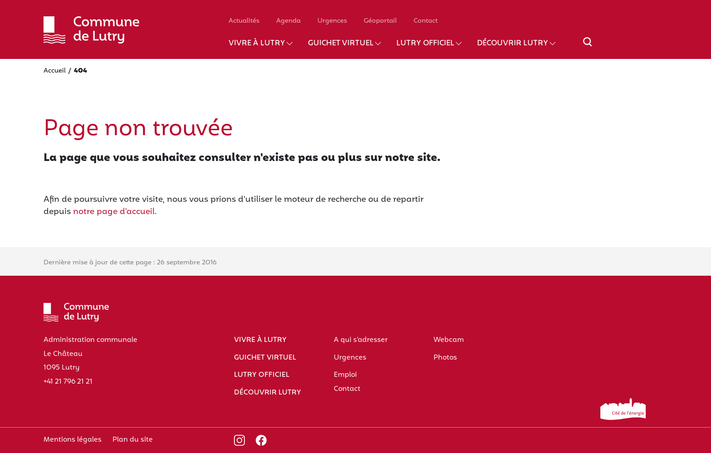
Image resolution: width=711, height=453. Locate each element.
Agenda (288, 21)
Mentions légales (73, 439)
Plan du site (132, 439)
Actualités (244, 21)
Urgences (332, 21)
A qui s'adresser (361, 340)
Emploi (345, 375)
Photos (445, 357)
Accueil (55, 71)
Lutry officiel (425, 43)
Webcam (448, 340)
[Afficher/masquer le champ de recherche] (587, 47)
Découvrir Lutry (512, 43)
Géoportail (380, 21)
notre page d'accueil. (115, 212)
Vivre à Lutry (257, 43)
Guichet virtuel (341, 43)
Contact (426, 21)
